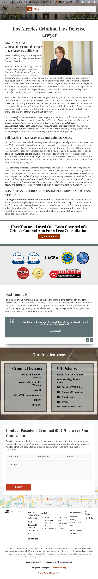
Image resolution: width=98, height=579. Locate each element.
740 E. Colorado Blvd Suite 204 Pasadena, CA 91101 (33, 528)
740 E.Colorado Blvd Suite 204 (27, 2)
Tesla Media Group (59, 568)
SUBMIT (18, 487)
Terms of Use (55, 573)
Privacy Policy (43, 573)
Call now (49, 236)
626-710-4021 (64, 2)
